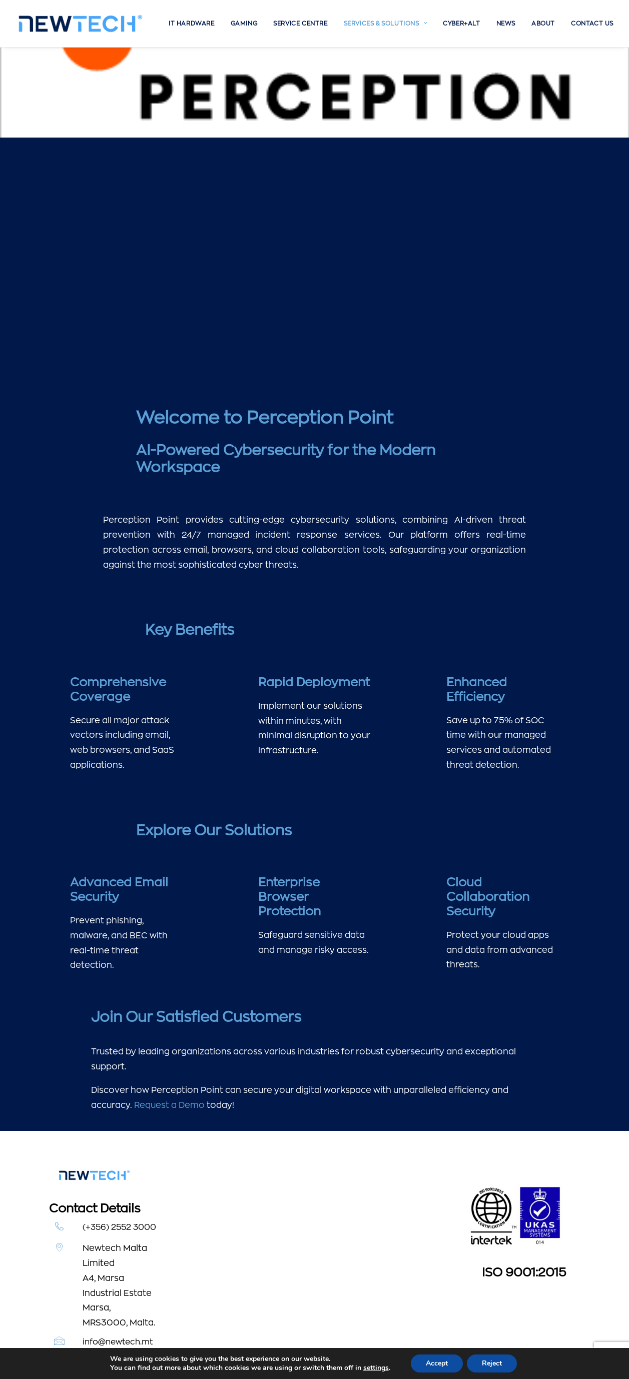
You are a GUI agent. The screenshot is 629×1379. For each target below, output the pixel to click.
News (505, 24)
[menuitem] (192, 23)
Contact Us (592, 24)
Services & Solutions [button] (385, 24)
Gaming (244, 24)
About (543, 24)
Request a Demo (169, 1014)
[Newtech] (81, 24)
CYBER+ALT (461, 24)
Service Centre (300, 24)
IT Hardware (192, 24)
